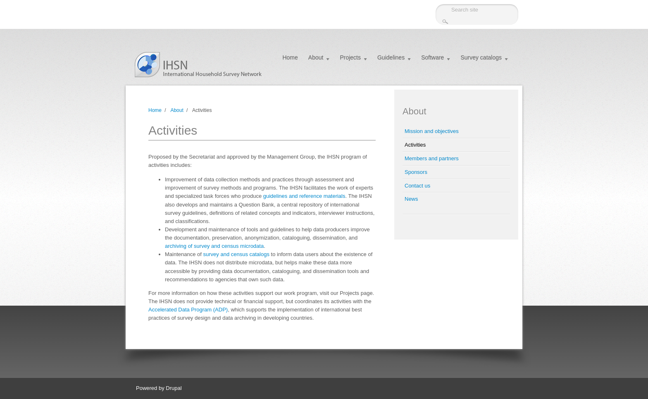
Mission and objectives (432, 131)
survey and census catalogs (236, 254)
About (316, 57)
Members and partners (432, 158)
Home (290, 57)
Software (432, 57)
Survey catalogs (481, 57)
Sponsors (416, 172)
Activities (415, 145)
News (411, 199)
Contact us (417, 186)
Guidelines (391, 57)
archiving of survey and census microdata (214, 246)
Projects (350, 57)
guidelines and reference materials (304, 196)
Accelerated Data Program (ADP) (188, 309)
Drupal (173, 388)
